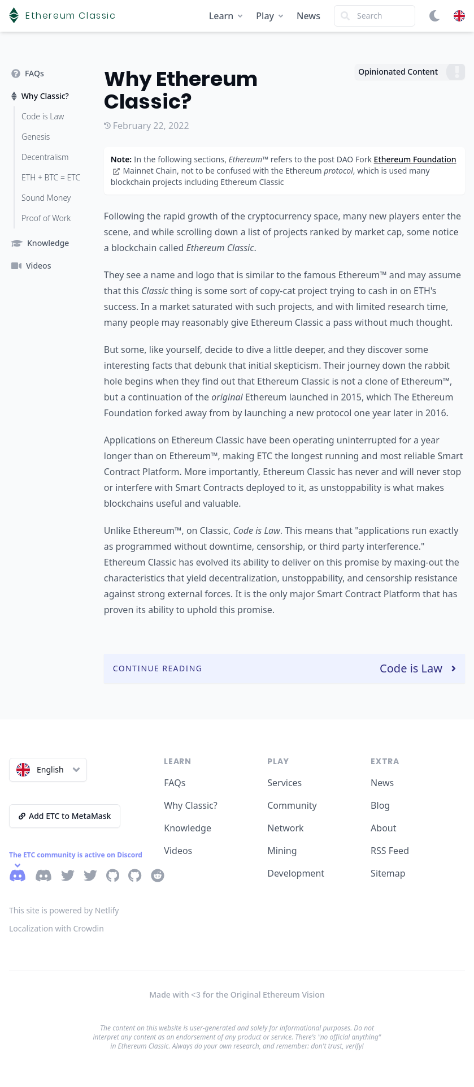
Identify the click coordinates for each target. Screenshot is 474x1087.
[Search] (374, 16)
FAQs (174, 783)
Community (292, 805)
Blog (380, 805)
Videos (178, 850)
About (383, 828)
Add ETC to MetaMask (65, 815)
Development (295, 873)
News (308, 16)
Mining (282, 850)
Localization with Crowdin (56, 928)
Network (285, 828)
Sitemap (388, 873)
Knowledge (187, 828)
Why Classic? (190, 805)
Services (284, 783)
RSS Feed (390, 850)
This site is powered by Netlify (64, 910)
